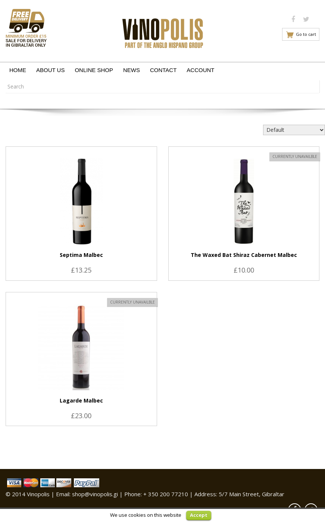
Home (17, 70)
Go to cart (306, 34)
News (131, 70)
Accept (198, 515)
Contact (163, 70)
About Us (50, 70)
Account (200, 70)
